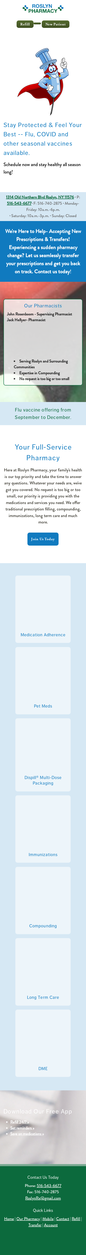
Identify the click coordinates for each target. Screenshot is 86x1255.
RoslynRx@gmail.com (43, 1198)
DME (43, 1068)
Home (9, 1219)
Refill (25, 24)
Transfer (35, 1225)
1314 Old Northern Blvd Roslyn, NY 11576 (40, 197)
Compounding (43, 925)
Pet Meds (43, 706)
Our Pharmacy (28, 1219)
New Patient (55, 24)
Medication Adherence (43, 634)
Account (51, 1225)
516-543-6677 (49, 1186)
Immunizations (43, 854)
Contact (62, 1219)
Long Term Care (43, 997)
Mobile (48, 1219)
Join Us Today (43, 539)
